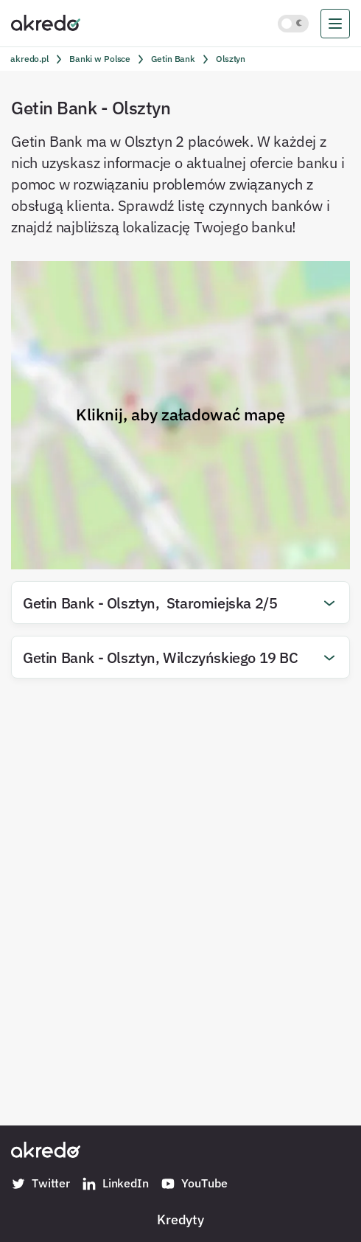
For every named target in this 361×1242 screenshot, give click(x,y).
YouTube (194, 1183)
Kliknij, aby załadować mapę (180, 414)
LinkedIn (115, 1183)
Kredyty (180, 1219)
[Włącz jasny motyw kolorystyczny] (293, 23)
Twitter (40, 1183)
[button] (180, 602)
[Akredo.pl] (45, 22)
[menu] (335, 23)
